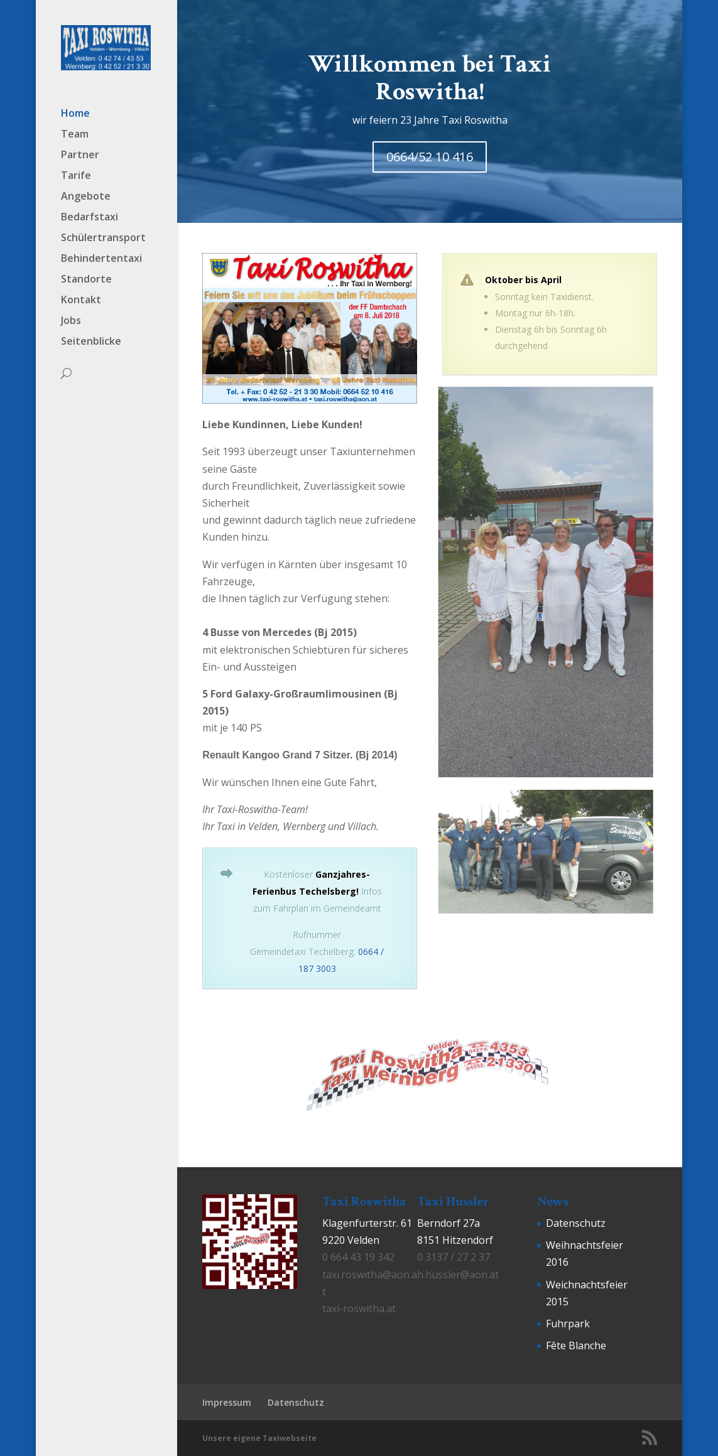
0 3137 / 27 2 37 (453, 1257)
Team (75, 130)
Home (75, 110)
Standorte (86, 275)
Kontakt (81, 296)
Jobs (71, 317)
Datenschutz (576, 1223)
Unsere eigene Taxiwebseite (259, 1438)
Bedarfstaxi (89, 213)
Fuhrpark (568, 1323)
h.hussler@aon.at (458, 1274)
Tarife (76, 172)
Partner (80, 151)
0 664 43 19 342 (358, 1257)
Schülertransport (103, 234)
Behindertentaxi (101, 255)
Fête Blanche (576, 1345)
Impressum (226, 1402)
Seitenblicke (91, 337)
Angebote (86, 192)
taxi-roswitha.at (359, 1308)
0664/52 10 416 (429, 156)
